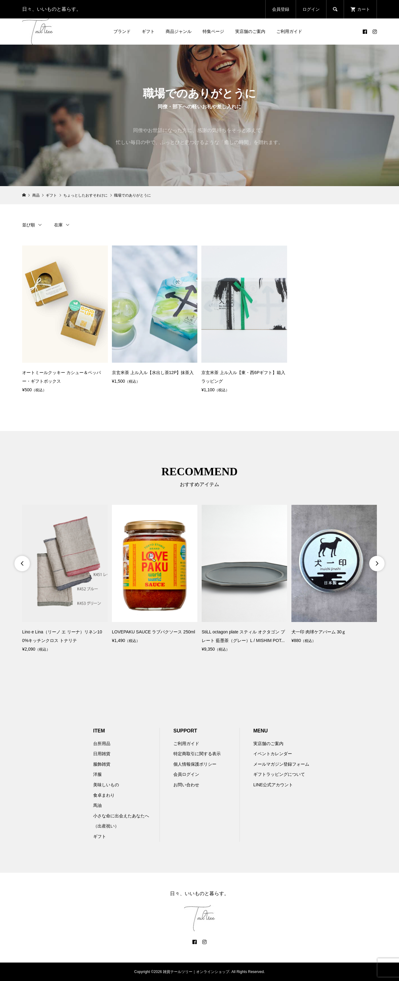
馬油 (97, 805)
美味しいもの (106, 784)
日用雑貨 (101, 753)
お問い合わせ (186, 784)
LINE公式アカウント (273, 784)
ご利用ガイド (289, 31)
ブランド (122, 31)
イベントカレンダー (272, 753)
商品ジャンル (179, 31)
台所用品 (101, 743)
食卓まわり (104, 795)
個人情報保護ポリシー (194, 764)
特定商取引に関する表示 (197, 753)
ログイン (311, 9)
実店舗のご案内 (250, 31)
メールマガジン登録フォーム (281, 764)
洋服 (97, 774)
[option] (65, 579)
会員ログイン (186, 774)
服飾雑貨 (101, 764)
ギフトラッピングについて (279, 774)
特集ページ (213, 31)
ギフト (148, 31)
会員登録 (280, 9)
